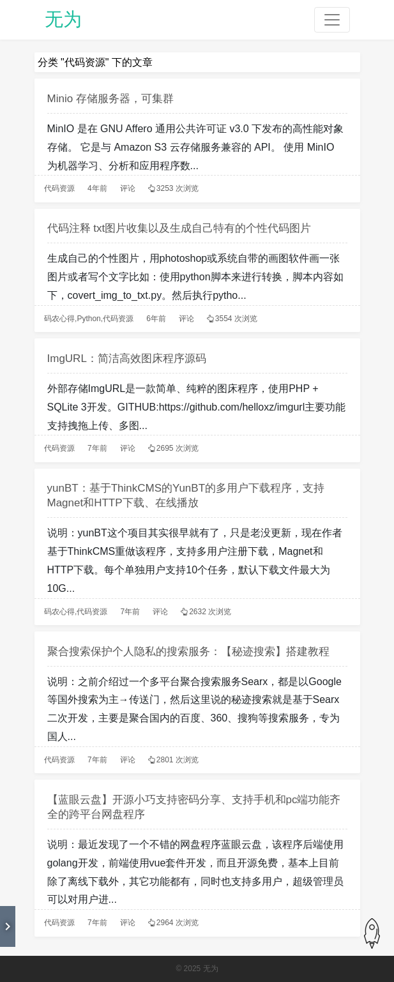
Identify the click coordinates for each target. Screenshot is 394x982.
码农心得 (59, 318)
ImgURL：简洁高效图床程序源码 (126, 358)
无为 (63, 19)
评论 (127, 188)
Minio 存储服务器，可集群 (110, 99)
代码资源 (59, 188)
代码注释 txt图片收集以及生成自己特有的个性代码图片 (179, 228)
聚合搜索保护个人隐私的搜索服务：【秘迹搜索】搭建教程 (188, 652)
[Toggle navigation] (332, 20)
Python (88, 318)
